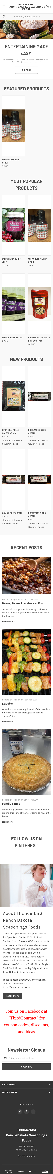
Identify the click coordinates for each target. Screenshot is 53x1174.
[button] (12, 996)
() (48, 6)
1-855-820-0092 (28, 1156)
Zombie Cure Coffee (12, 513)
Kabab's (7, 703)
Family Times (11, 803)
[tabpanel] (26, 49)
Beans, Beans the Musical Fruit (23, 603)
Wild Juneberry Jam (12, 337)
